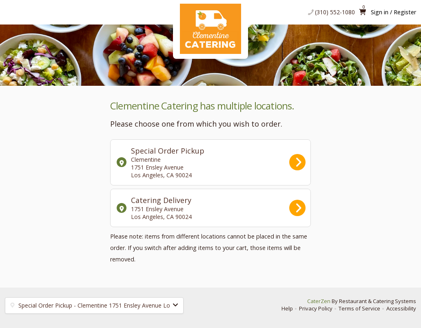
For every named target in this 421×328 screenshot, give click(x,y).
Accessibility (401, 308)
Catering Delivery (211, 208)
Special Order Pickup (211, 162)
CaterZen (318, 301)
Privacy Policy (315, 308)
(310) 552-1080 (335, 12)
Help (287, 308)
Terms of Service (359, 308)
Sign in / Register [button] (393, 12)
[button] (94, 305)
